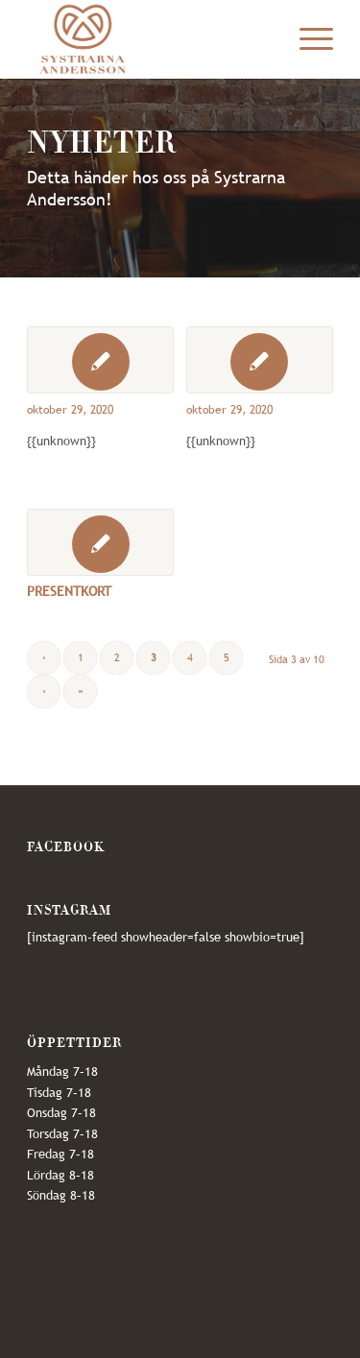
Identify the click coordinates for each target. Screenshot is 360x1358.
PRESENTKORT (69, 591)
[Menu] (306, 39)
